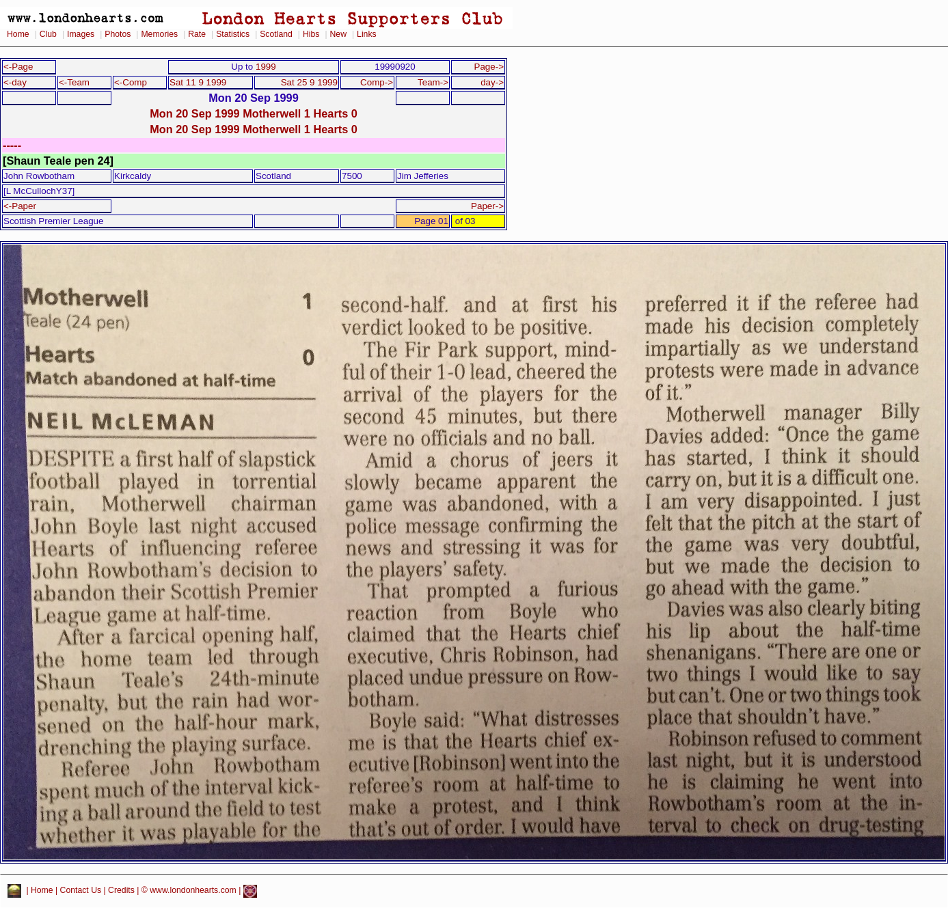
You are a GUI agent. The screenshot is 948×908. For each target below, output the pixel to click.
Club (48, 34)
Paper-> (487, 206)
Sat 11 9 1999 (198, 82)
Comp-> (376, 82)
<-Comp (130, 82)
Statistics (232, 34)
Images (80, 34)
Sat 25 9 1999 (309, 82)
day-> (492, 82)
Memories (159, 34)
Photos (118, 34)
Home (18, 34)
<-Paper (19, 206)
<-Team (74, 82)
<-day (15, 82)
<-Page (18, 66)
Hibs (311, 34)
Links (367, 34)
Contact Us (81, 891)
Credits (121, 891)
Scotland (276, 34)
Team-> (433, 82)
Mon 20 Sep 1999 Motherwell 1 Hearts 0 (253, 113)
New (338, 34)
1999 (266, 66)
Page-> (489, 66)
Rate (197, 34)
